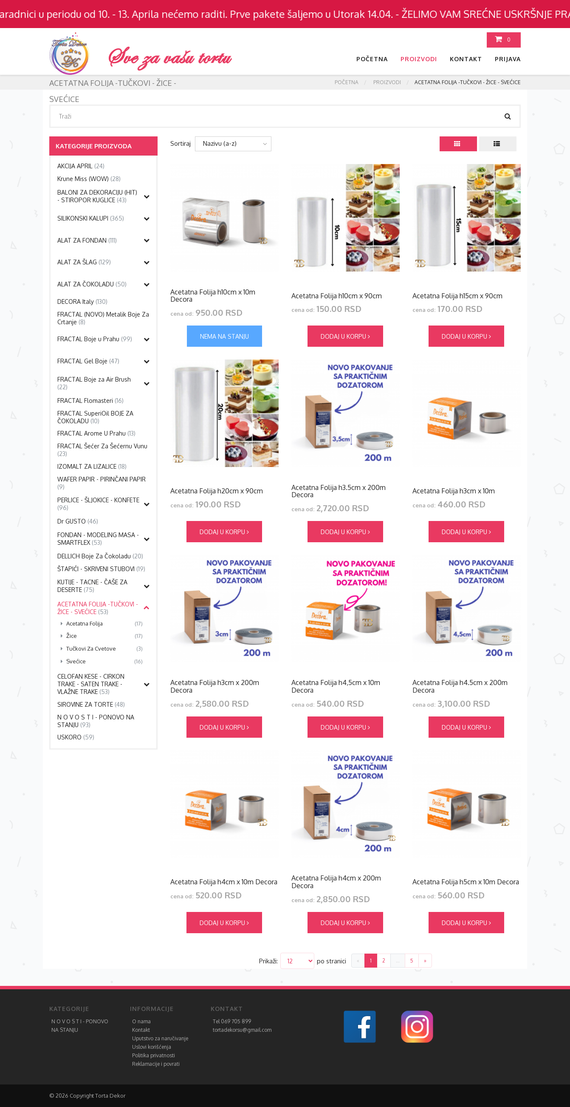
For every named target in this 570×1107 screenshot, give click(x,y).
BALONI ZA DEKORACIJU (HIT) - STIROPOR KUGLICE (97, 196)
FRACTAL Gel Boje (88, 361)
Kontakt (466, 58)
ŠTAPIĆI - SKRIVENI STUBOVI (101, 568)
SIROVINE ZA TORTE (91, 704)
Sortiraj (180, 143)
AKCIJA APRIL (80, 166)
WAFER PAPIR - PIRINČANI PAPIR (101, 483)
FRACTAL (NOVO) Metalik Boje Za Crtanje (103, 318)
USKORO (75, 737)
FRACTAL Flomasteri (90, 400)
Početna (372, 58)
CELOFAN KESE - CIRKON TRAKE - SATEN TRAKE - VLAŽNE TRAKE (90, 684)
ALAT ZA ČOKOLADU (92, 284)
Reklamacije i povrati (156, 1064)
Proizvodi (419, 58)
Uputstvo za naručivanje (160, 1038)
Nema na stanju (224, 336)
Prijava (508, 58)
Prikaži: (268, 961)
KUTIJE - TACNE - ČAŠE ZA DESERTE (92, 585)
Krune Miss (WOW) (89, 178)
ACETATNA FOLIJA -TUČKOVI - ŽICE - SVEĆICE (97, 607)
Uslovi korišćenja (151, 1047)
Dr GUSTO (77, 521)
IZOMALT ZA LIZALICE (92, 466)
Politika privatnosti (153, 1055)
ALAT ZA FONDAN (87, 240)
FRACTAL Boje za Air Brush (94, 383)
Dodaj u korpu (345, 336)
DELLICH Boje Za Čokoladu (100, 556)
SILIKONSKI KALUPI (90, 218)
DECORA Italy (82, 301)
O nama (141, 1021)
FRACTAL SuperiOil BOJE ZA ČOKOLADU (95, 417)
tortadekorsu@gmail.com (242, 1030)
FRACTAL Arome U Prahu (96, 433)
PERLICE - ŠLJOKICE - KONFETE (98, 503)
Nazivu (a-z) (220, 143)
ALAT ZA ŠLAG (84, 262)
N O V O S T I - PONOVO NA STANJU (95, 720)
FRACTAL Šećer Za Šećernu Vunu (102, 449)
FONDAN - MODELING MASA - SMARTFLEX (98, 538)
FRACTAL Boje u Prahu (94, 339)
